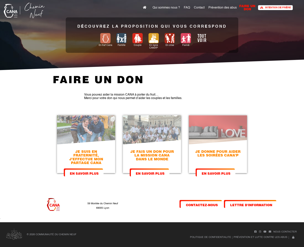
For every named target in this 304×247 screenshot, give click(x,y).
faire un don (247, 7)
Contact (199, 7)
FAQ (187, 7)
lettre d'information (251, 205)
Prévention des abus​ (222, 7)
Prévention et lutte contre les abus (260, 237)
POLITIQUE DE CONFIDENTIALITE (210, 237)
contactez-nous (202, 205)
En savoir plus (84, 173)
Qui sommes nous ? (166, 7)
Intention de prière (275, 7)
